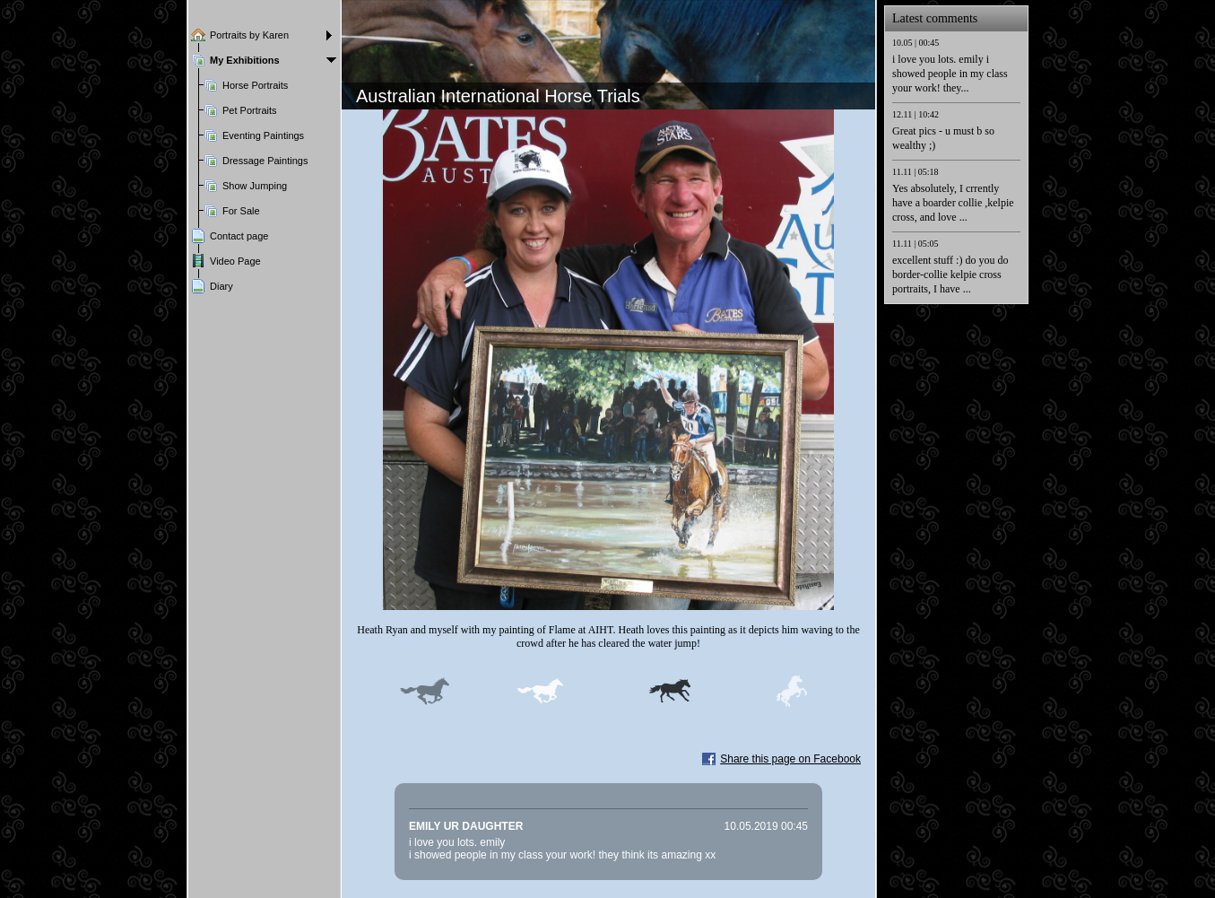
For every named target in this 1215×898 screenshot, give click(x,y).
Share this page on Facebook (790, 759)
